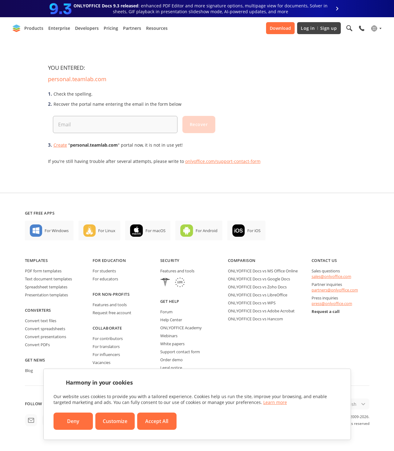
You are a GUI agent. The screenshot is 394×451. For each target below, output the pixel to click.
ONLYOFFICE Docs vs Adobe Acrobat (261, 311)
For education (109, 260)
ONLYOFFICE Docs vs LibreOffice (257, 295)
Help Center (171, 319)
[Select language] (376, 28)
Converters (38, 310)
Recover (199, 124)
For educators (105, 279)
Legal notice (171, 367)
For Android (206, 230)
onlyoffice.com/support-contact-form (223, 161)
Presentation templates (46, 295)
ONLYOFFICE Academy (181, 327)
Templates (36, 260)
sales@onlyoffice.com (331, 276)
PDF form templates (43, 271)
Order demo (171, 359)
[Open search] (349, 28)
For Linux (106, 230)
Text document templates (48, 279)
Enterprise (59, 28)
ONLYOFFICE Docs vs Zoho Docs (257, 287)
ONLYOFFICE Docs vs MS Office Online (263, 271)
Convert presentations (45, 336)
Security (170, 260)
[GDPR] (180, 283)
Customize (115, 421)
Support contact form (180, 351)
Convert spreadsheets (45, 328)
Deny (73, 421)
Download (280, 28)
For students (104, 271)
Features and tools (110, 304)
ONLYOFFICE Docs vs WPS (252, 303)
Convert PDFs (37, 344)
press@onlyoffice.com (332, 303)
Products (33, 28)
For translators (106, 346)
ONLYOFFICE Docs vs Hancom (255, 319)
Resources (157, 28)
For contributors (108, 338)
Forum (166, 312)
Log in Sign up (319, 28)
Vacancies (101, 362)
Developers (87, 28)
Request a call (326, 311)
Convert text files (40, 320)
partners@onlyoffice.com (335, 290)
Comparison (242, 260)
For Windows (57, 230)
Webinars (168, 335)
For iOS (254, 230)
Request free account (112, 312)
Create (60, 145)
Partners (132, 28)
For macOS (155, 230)
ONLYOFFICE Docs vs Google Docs (259, 279)
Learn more (275, 402)
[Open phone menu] (361, 28)
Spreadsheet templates (46, 287)
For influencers (106, 354)
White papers (172, 343)
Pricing (111, 28)
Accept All (156, 421)
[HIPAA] (165, 283)
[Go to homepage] (17, 28)
